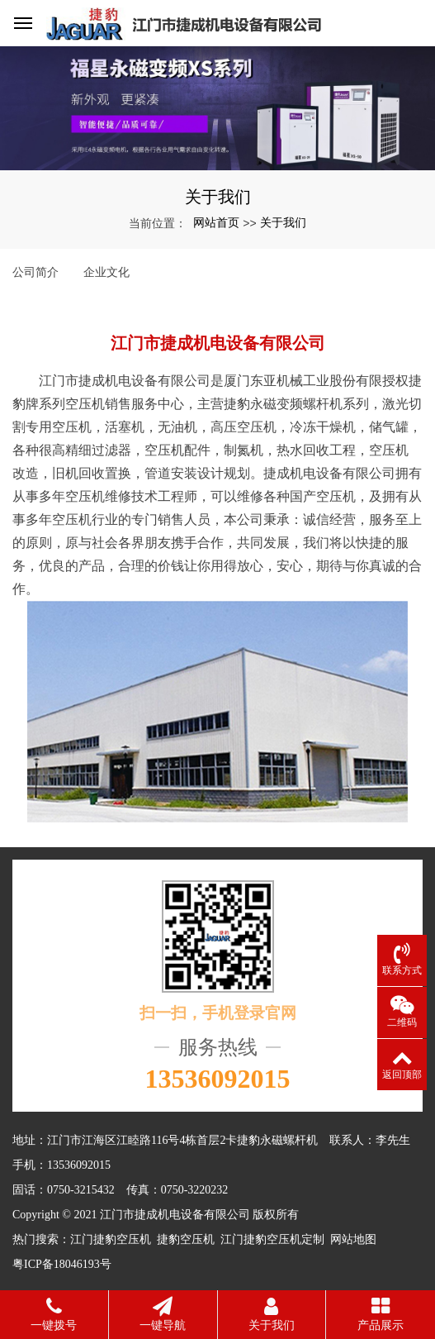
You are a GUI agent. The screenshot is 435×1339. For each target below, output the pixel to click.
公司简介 (35, 272)
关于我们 (283, 222)
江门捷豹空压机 (110, 1239)
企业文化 (106, 272)
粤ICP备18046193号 (61, 1264)
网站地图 (353, 1239)
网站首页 (216, 222)
